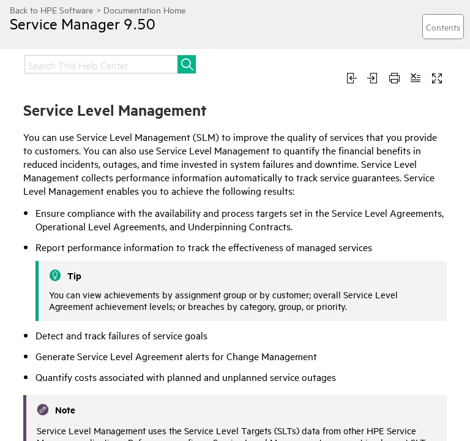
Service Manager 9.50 (82, 23)
